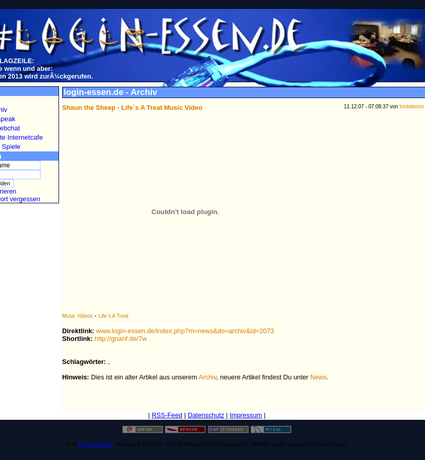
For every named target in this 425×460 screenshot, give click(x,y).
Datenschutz (206, 415)
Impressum (245, 415)
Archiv (208, 377)
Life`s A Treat (113, 316)
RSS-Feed (166, 415)
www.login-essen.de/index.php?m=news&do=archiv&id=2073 (185, 331)
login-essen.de (95, 444)
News (318, 377)
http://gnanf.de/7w (120, 338)
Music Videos (77, 316)
